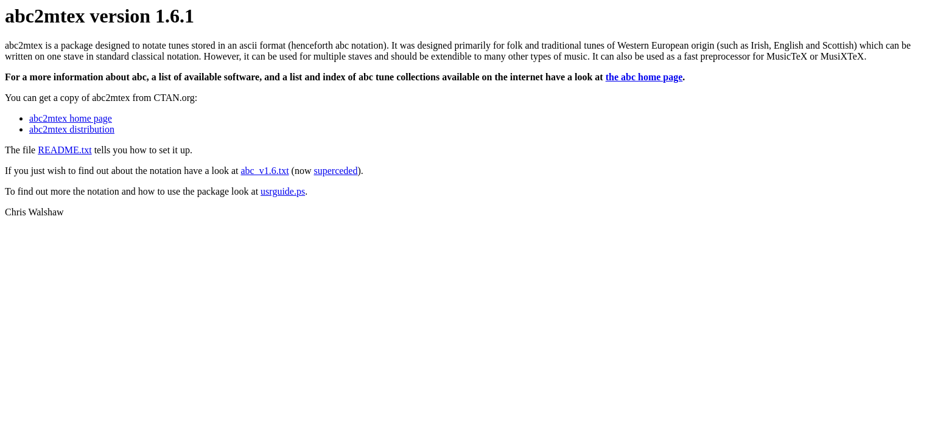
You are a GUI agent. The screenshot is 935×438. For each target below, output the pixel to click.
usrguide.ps (283, 191)
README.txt (64, 150)
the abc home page (644, 77)
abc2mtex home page (70, 118)
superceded (335, 170)
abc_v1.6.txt (265, 170)
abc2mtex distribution (71, 129)
